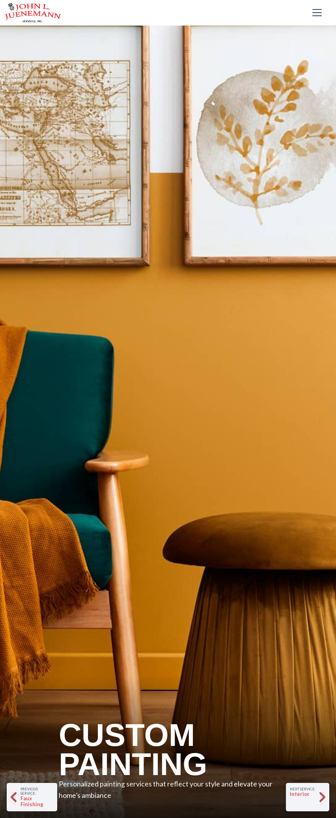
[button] (315, 12)
